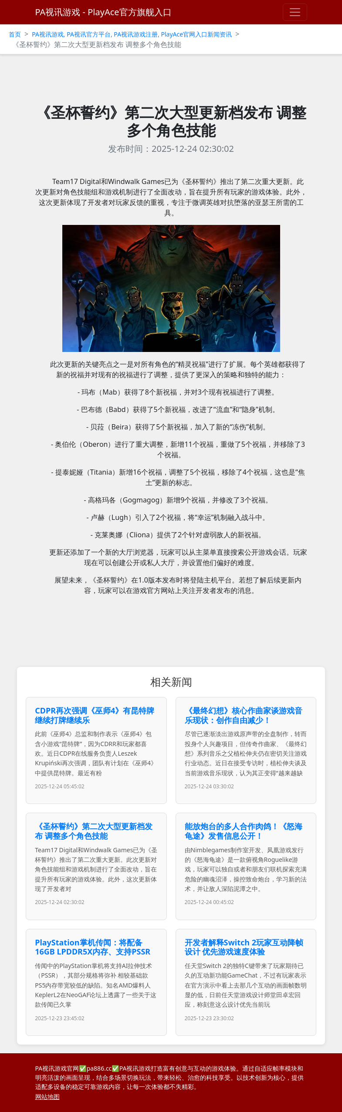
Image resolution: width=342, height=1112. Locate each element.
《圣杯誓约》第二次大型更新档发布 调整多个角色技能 (93, 831)
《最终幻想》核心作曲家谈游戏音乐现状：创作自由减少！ (243, 715)
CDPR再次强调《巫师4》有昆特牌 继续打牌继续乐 (94, 715)
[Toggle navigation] (295, 12)
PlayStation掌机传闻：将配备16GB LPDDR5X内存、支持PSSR (92, 947)
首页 (15, 34)
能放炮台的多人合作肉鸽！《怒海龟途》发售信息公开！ (243, 831)
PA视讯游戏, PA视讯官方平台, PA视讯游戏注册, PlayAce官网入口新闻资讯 (132, 34)
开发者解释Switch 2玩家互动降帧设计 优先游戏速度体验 (244, 947)
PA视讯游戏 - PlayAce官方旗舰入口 (103, 12)
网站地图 (47, 1096)
